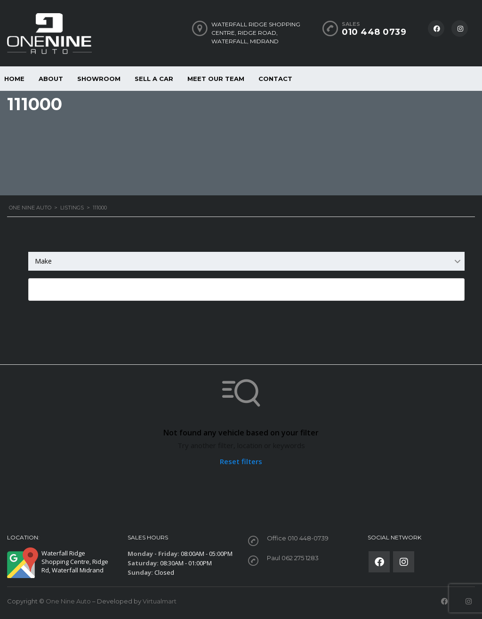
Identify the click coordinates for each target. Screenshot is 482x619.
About (51, 78)
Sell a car (154, 78)
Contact (275, 78)
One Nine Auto (68, 601)
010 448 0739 (374, 32)
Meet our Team (215, 78)
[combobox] (246, 261)
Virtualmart (160, 601)
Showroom (98, 78)
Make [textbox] (43, 261)
